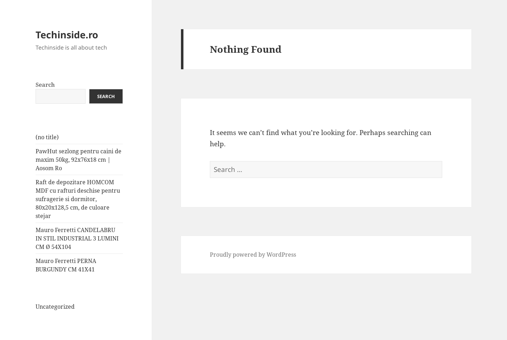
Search (45, 85)
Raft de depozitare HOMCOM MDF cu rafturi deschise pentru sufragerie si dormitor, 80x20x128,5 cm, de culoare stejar (78, 199)
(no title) (47, 137)
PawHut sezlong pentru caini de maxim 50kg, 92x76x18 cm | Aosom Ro (78, 159)
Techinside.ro (67, 34)
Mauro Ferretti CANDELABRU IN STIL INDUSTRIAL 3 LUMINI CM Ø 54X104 (77, 238)
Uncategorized (55, 306)
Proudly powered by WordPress (253, 254)
